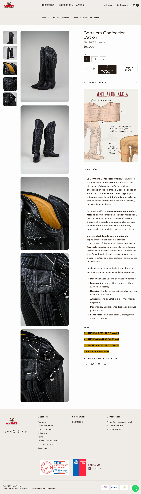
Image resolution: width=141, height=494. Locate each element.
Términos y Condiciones (48, 440)
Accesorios (66, 5)
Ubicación (42, 433)
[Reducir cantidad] (86, 68)
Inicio (44, 18)
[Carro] (136, 5)
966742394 (77, 422)
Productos (49, 5)
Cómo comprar (45, 429)
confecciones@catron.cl (119, 422)
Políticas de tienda (46, 444)
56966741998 (114, 429)
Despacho (42, 448)
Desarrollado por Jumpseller (43, 488)
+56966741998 (115, 425)
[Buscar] (108, 5)
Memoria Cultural (45, 425)
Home (40, 437)
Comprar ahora (128, 68)
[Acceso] (122, 5)
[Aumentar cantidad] (93, 68)
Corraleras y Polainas (59, 18)
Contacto (42, 422)
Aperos (81, 5)
